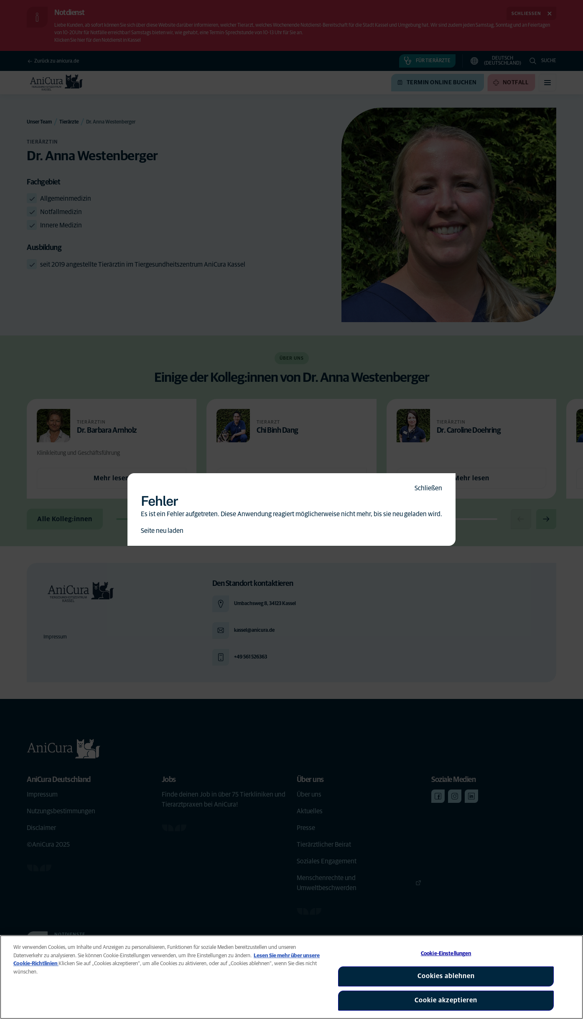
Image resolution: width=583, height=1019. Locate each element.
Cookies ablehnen (446, 976)
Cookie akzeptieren (446, 1000)
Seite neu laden (162, 530)
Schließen (428, 488)
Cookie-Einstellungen (446, 953)
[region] (291, 977)
